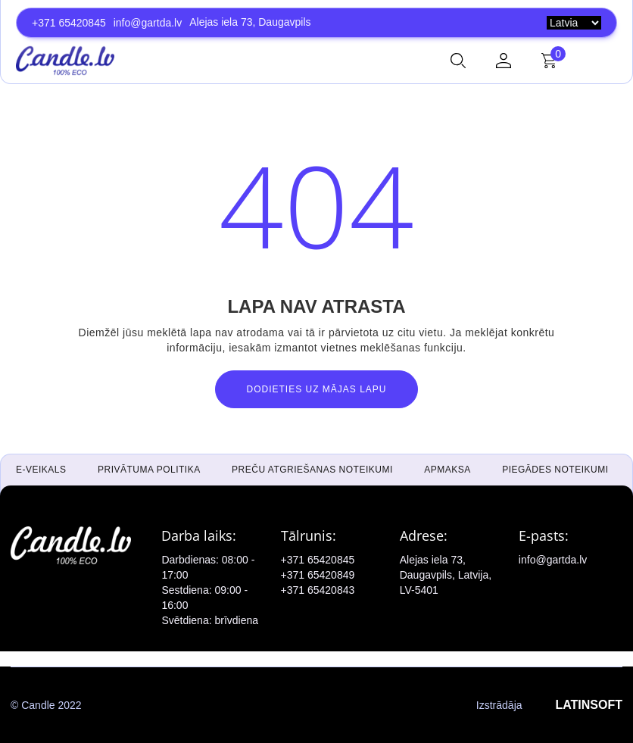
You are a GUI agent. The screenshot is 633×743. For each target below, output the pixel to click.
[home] (65, 60)
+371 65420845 (69, 23)
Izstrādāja (549, 705)
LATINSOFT (588, 704)
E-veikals (41, 469)
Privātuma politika (149, 469)
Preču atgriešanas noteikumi (312, 469)
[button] (458, 60)
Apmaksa (447, 469)
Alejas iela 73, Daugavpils (249, 22)
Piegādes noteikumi (555, 469)
